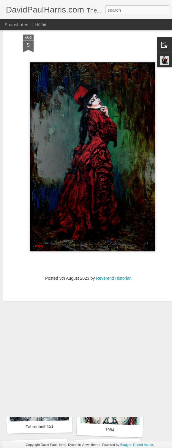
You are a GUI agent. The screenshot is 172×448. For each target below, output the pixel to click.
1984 (110, 429)
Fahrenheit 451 (39, 426)
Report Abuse (143, 445)
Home (40, 24)
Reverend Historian (114, 261)
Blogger (125, 445)
